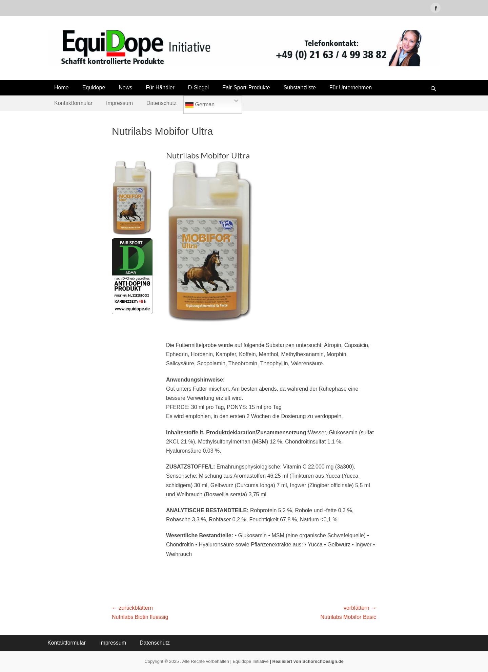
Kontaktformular (73, 103)
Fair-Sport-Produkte (246, 87)
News (125, 87)
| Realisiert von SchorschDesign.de (306, 661)
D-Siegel (198, 87)
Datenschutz (161, 103)
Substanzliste (300, 87)
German (200, 105)
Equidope (93, 87)
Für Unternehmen (350, 87)
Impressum (119, 103)
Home (61, 87)
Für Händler (160, 87)
